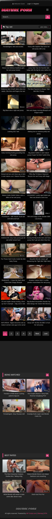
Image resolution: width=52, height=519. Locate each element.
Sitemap (40, 513)
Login (29, 4)
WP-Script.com (31, 513)
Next (37, 333)
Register (36, 4)
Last (45, 333)
